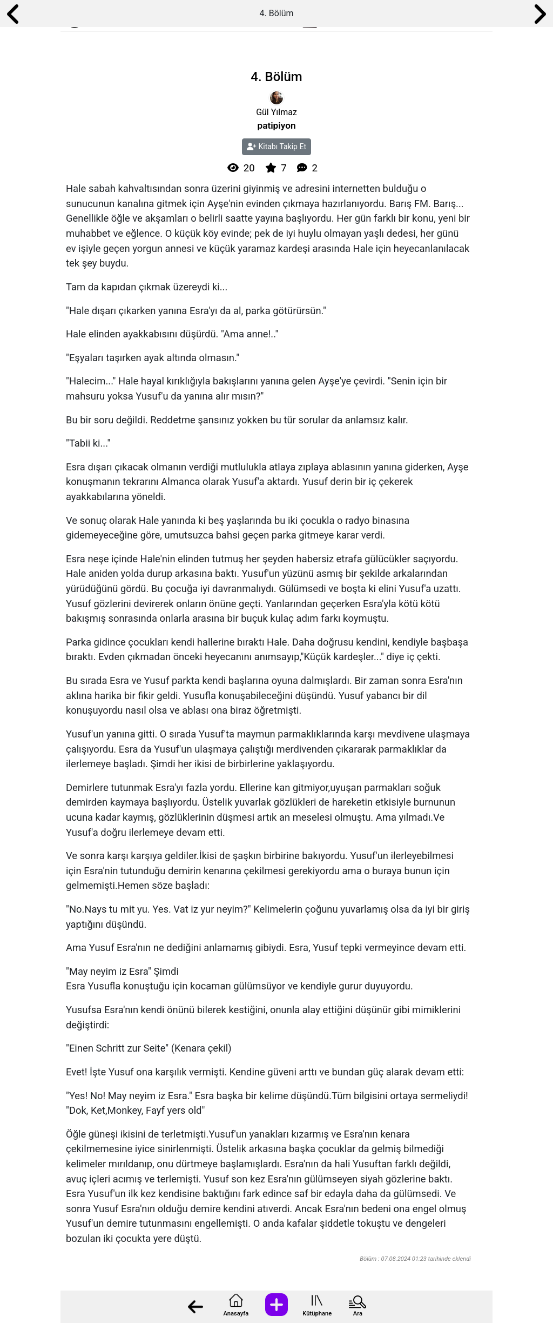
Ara (357, 1313)
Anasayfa (235, 1313)
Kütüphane (317, 1313)
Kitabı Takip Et (276, 146)
